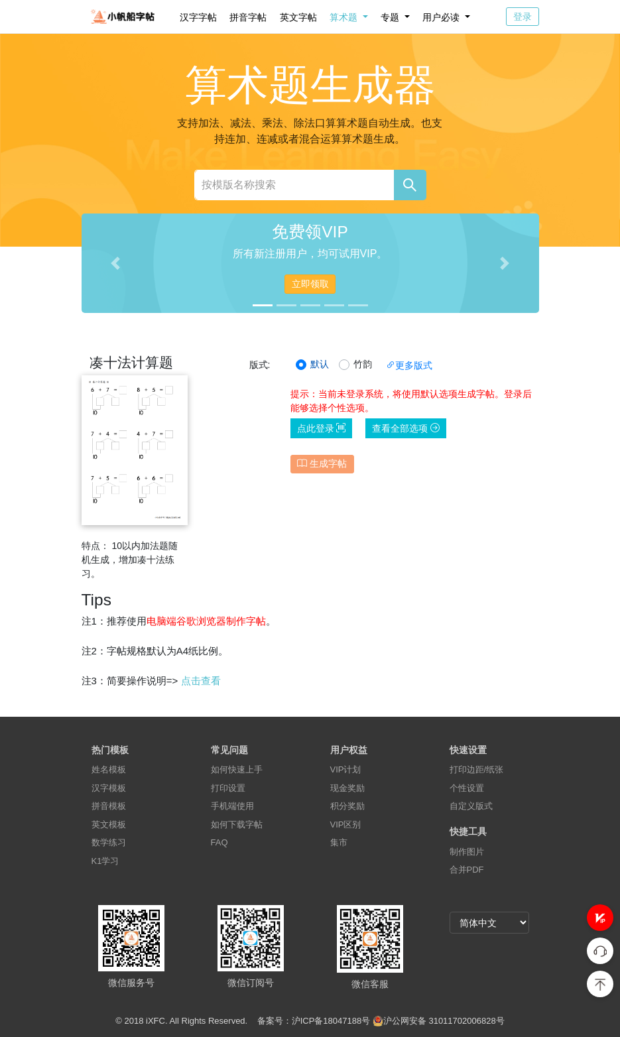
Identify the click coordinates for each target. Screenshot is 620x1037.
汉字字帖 (198, 17)
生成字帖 (322, 463)
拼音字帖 (248, 17)
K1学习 (105, 861)
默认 (319, 364)
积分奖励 (347, 806)
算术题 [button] (345, 17)
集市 (338, 842)
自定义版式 (471, 806)
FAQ (219, 842)
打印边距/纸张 (477, 769)
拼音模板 (109, 806)
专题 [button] (391, 17)
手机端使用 (232, 806)
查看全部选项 (406, 428)
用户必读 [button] (442, 17)
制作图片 (467, 852)
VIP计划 (345, 769)
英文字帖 (298, 17)
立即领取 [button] (310, 283)
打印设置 (228, 788)
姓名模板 (109, 769)
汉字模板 (109, 788)
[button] (600, 917)
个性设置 (467, 788)
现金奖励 (347, 788)
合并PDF (467, 870)
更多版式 (409, 365)
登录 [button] (522, 16)
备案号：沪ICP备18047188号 (314, 1021)
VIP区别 (345, 824)
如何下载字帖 (237, 824)
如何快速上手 (237, 769)
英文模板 (109, 824)
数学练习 (109, 842)
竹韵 (362, 364)
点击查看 (201, 680)
